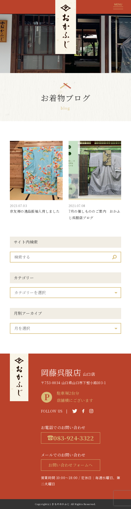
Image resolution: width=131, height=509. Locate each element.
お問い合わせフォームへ (70, 465)
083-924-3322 (70, 438)
